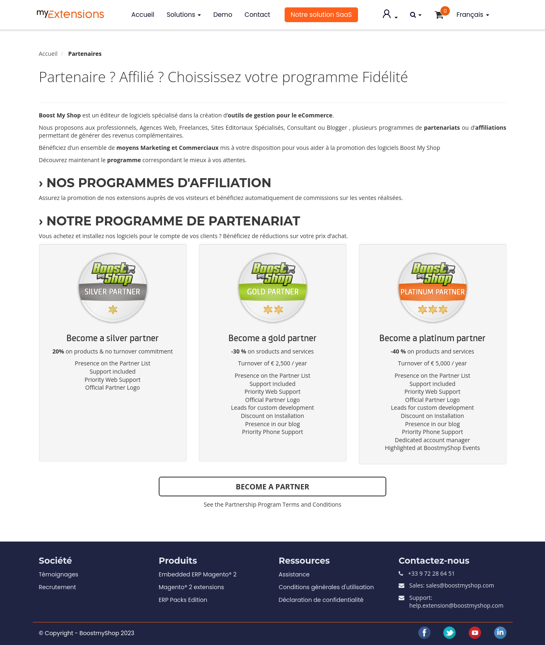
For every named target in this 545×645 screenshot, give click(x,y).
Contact (257, 14)
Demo (222, 14)
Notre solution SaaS (321, 14)
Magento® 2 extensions (191, 587)
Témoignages (58, 574)
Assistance (294, 574)
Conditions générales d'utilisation (326, 587)
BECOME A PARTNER (272, 486)
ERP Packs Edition (183, 600)
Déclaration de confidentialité (321, 600)
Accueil (142, 14)
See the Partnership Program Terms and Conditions (273, 504)
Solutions (183, 14)
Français (472, 14)
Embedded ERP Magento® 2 (198, 574)
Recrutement (57, 587)
